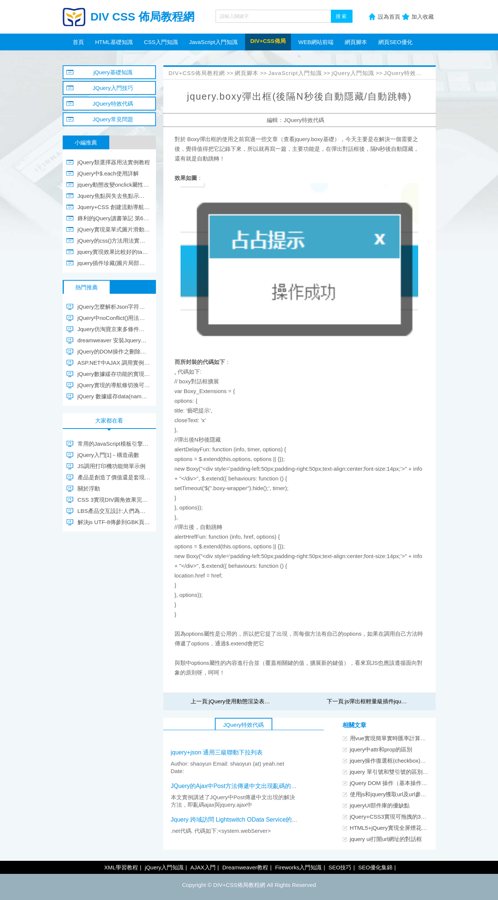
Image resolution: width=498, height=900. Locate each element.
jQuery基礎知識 (112, 72)
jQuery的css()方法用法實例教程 (114, 240)
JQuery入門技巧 (113, 88)
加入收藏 (422, 16)
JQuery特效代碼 (406, 73)
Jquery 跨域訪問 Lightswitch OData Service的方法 (237, 819)
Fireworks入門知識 (298, 867)
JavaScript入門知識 (213, 42)
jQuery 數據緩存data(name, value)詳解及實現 (114, 396)
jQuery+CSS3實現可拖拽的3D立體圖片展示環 (407, 816)
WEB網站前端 (315, 42)
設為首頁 (389, 16)
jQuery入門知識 (353, 73)
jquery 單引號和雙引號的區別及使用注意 (400, 772)
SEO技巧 (339, 867)
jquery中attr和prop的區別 (381, 749)
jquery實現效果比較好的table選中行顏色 (114, 252)
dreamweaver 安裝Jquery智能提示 (114, 340)
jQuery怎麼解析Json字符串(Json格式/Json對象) (114, 306)
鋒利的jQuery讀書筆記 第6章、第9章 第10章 (114, 218)
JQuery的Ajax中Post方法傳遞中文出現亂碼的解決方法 (243, 786)
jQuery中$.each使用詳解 (108, 173)
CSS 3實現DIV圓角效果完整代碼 (114, 499)
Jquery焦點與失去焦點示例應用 (114, 196)
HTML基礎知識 (114, 42)
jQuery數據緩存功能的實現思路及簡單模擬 (114, 374)
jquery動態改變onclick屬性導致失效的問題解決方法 (114, 184)
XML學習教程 (121, 867)
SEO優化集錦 (375, 867)
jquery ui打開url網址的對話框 (386, 839)
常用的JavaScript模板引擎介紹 (114, 443)
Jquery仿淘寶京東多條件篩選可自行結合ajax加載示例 (114, 329)
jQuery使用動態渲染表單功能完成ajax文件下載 (267, 701)
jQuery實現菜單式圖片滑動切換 (114, 229)
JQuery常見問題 (113, 119)
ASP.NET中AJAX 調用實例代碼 (114, 362)
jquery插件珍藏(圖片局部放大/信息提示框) (114, 263)
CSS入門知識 (161, 42)
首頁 (78, 42)
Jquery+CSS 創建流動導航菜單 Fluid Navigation (114, 207)
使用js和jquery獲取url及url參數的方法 (396, 794)
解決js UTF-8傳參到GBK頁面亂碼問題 (114, 522)
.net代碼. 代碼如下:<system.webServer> (223, 831)
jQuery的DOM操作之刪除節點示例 (114, 351)
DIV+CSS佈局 (268, 41)
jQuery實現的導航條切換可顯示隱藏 (114, 385)
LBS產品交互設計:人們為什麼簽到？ (114, 511)
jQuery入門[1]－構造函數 (109, 455)
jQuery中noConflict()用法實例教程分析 (114, 318)
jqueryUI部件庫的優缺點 (380, 805)
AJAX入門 (203, 867)
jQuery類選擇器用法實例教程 (114, 162)
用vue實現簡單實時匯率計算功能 (391, 738)
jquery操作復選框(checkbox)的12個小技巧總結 (408, 760)
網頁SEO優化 (395, 42)
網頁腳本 (356, 42)
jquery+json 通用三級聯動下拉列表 (217, 752)
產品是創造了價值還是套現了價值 (114, 477)
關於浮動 (89, 488)
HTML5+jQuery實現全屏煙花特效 (391, 828)
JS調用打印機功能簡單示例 (112, 466)
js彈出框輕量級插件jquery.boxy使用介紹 (394, 701)
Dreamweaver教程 (245, 867)
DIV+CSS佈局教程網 (197, 73)
